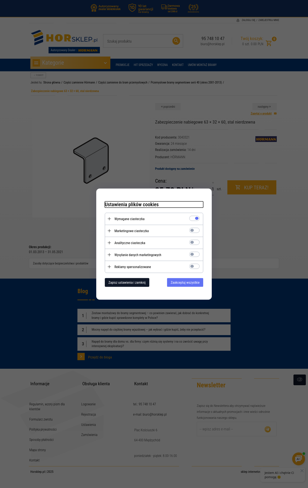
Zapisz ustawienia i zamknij (127, 282)
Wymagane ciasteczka (129, 219)
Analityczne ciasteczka (129, 243)
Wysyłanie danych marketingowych (137, 255)
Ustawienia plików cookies (132, 204)
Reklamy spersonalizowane (132, 267)
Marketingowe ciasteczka (131, 231)
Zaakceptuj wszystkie (185, 282)
